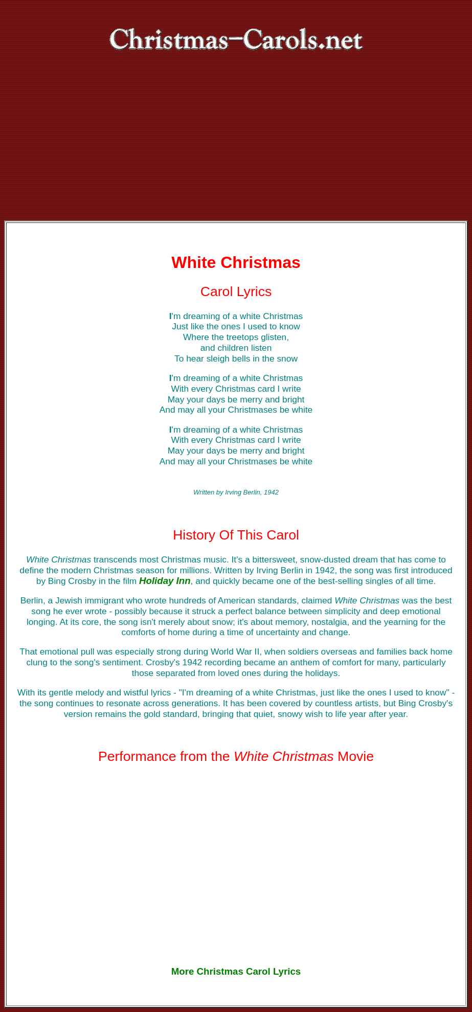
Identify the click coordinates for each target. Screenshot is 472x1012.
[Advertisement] (236, 143)
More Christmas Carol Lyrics (236, 971)
